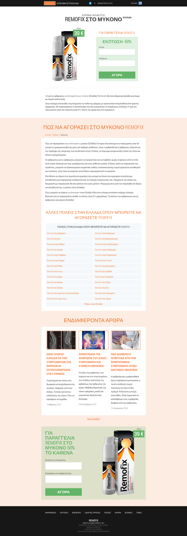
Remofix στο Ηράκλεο (56, 233)
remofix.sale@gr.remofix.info (93, 523)
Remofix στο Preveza (103, 260)
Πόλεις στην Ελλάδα (93, 304)
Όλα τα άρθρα (93, 418)
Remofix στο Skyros (55, 271)
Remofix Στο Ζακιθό (103, 271)
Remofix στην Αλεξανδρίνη (106, 244)
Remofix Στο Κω (53, 238)
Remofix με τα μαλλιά (104, 276)
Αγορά (117, 75)
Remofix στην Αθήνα (56, 244)
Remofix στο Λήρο (102, 282)
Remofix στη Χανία (55, 249)
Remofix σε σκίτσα (55, 282)
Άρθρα (118, 512)
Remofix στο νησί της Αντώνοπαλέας (63, 293)
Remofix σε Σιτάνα (55, 287)
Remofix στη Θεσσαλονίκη (106, 238)
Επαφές (128, 512)
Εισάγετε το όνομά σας (55, 460)
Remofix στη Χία (102, 287)
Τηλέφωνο (103, 58)
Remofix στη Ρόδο (54, 266)
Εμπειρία (76, 512)
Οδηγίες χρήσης (92, 512)
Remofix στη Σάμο (54, 276)
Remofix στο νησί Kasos (57, 298)
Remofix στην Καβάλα (56, 255)
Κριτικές (64, 512)
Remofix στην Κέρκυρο (105, 233)
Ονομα (101, 47)
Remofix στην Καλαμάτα (105, 249)
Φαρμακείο (50, 512)
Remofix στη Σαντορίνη (105, 266)
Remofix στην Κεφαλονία (105, 255)
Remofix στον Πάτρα (55, 260)
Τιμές (139, 512)
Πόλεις (107, 512)
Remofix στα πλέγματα (104, 293)
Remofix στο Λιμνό (103, 298)
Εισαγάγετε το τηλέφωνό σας (58, 473)
